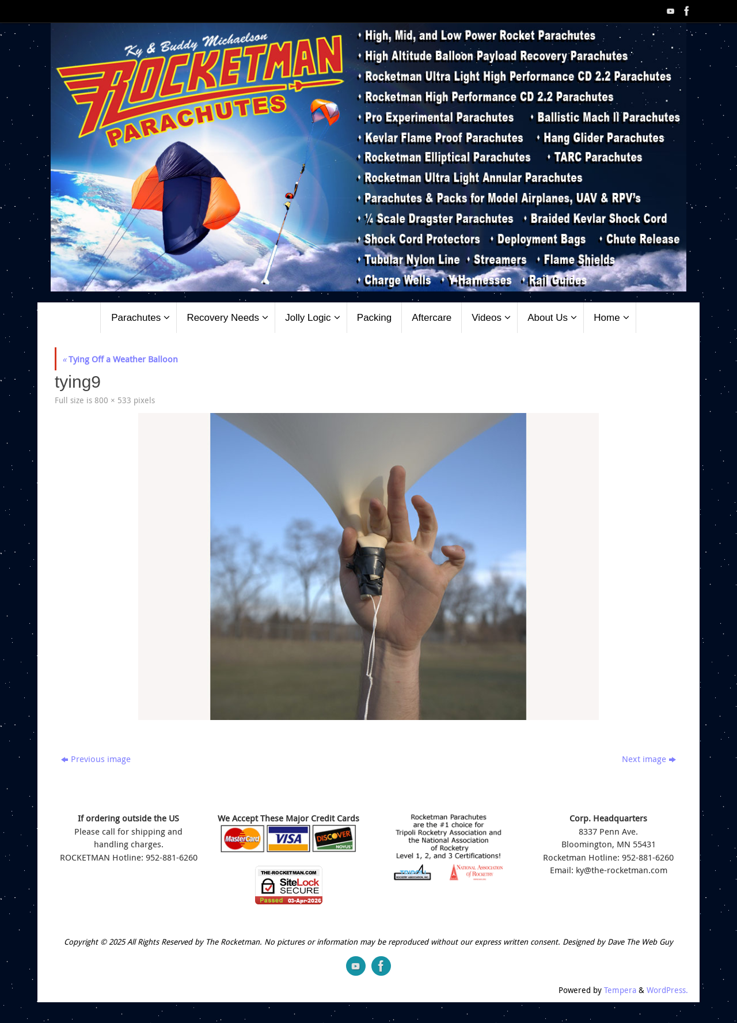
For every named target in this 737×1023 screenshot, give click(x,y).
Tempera (620, 990)
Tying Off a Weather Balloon (120, 359)
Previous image (96, 758)
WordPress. (667, 990)
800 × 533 (112, 400)
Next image (649, 758)
